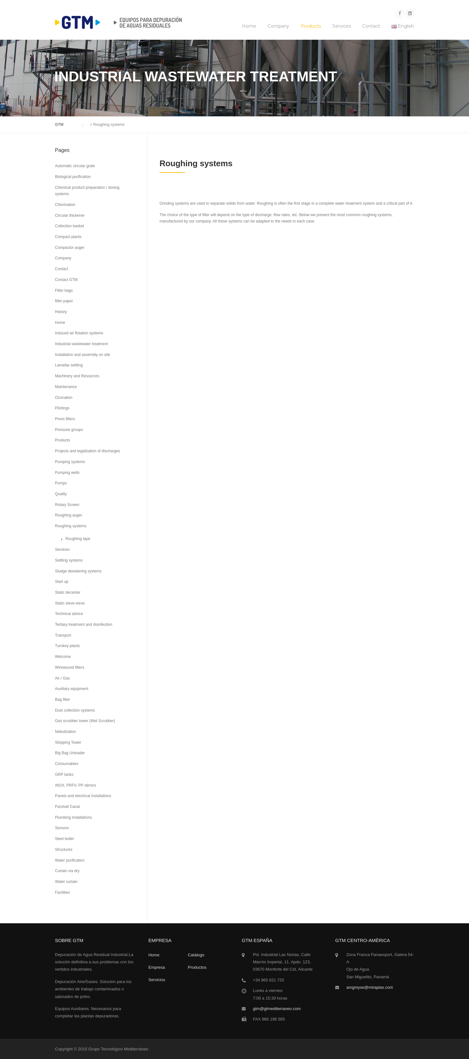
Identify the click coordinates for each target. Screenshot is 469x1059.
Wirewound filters (69, 667)
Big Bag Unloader (70, 753)
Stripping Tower (68, 742)
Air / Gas (62, 678)
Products (311, 26)
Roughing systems (70, 526)
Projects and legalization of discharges (87, 451)
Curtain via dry (67, 871)
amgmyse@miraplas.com (369, 987)
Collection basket (69, 226)
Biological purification (73, 176)
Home (249, 26)
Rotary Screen (67, 504)
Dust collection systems (75, 710)
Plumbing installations (73, 817)
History (61, 312)
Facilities (62, 892)
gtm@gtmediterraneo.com (277, 1008)
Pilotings (62, 408)
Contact (371, 26)
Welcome (63, 656)
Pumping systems (70, 462)
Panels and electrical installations (83, 796)
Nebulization (65, 731)
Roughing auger (68, 515)
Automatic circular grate (75, 166)
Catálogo (196, 955)
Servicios (156, 979)
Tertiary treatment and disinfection (83, 624)
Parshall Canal (67, 806)
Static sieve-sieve (70, 603)
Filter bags (64, 290)
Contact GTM (66, 279)
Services (341, 26)
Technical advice (69, 613)
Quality (61, 494)
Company (278, 26)
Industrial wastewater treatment (81, 344)
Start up (61, 581)
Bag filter (62, 699)
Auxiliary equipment (71, 689)
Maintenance (66, 387)
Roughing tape (77, 538)
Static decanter (67, 592)
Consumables (66, 764)
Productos (197, 967)
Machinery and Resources (77, 376)
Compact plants (68, 237)
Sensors (62, 828)
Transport (63, 635)
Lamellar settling (69, 365)
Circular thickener (70, 215)
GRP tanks (64, 774)
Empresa (156, 967)
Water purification (70, 860)
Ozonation (63, 397)
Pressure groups (69, 429)
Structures (63, 849)
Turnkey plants (67, 646)
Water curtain (66, 881)
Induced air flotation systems (79, 333)
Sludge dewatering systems (78, 571)
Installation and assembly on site (82, 354)
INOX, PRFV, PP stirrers (75, 785)
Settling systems (69, 560)
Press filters (65, 419)
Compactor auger (70, 247)
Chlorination (65, 204)
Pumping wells (67, 472)
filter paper (64, 301)
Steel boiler (64, 839)
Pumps (61, 483)
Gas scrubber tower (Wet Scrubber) (85, 721)
